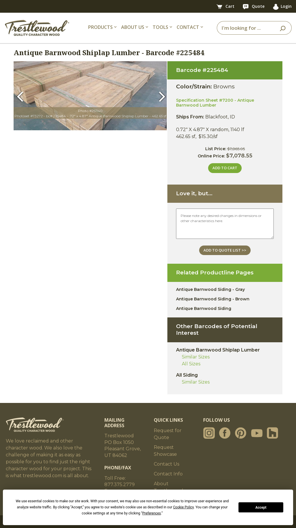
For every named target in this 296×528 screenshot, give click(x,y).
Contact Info (168, 474)
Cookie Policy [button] (183, 507)
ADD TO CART (224, 167)
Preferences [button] (151, 513)
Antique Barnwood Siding (203, 308)
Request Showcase (165, 451)
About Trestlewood (168, 487)
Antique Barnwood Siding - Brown (212, 299)
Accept (261, 507)
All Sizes (191, 364)
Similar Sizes (196, 357)
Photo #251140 (90, 111)
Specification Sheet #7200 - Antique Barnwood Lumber (215, 103)
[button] (21, 95)
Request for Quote (168, 434)
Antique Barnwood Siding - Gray (210, 289)
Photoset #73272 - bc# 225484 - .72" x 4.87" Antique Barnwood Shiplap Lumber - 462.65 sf (90, 116)
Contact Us (166, 464)
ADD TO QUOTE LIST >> (225, 250)
